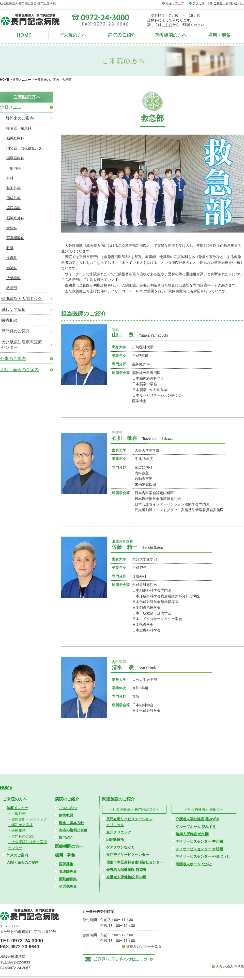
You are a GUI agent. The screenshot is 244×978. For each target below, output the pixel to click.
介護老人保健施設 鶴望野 (126, 870)
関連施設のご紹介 (118, 799)
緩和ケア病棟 (13, 309)
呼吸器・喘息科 (18, 128)
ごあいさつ (68, 808)
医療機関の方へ (69, 846)
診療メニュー (22, 79)
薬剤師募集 (68, 879)
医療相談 (9, 320)
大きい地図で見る (230, 967)
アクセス (199, 3)
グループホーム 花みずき (196, 827)
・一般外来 (17, 813)
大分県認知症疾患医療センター (21, 345)
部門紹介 (66, 838)
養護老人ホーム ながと (194, 864)
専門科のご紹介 (15, 331)
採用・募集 (65, 855)
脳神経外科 (15, 218)
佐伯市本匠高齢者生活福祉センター (134, 862)
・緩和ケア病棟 (20, 825)
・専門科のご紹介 (22, 836)
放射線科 (13, 278)
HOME (4, 79)
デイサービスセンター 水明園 (199, 849)
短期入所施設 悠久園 (192, 834)
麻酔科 (11, 228)
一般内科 (13, 168)
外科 (9, 178)
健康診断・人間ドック (21, 298)
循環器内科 (15, 158)
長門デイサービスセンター (127, 855)
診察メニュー (13, 107)
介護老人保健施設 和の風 (126, 877)
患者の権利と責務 (73, 830)
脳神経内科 (15, 138)
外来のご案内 (13, 358)
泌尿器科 (13, 208)
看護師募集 (68, 871)
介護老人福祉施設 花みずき (197, 819)
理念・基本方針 (71, 823)
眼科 (9, 248)
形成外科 (13, 198)
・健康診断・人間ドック (27, 819)
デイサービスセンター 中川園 (199, 841)
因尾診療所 (115, 840)
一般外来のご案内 (47, 79)
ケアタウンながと (120, 847)
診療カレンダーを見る (143, 946)
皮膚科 (11, 258)
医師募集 (66, 864)
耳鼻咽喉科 (15, 238)
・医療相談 (17, 830)
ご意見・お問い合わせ (229, 3)
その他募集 (68, 886)
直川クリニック (118, 832)
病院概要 (66, 815)
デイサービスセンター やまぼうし (203, 856)
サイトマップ (175, 3)
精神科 (11, 268)
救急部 (11, 288)
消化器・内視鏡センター (25, 148)
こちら (167, 25)
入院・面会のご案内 (19, 369)
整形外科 (13, 188)
